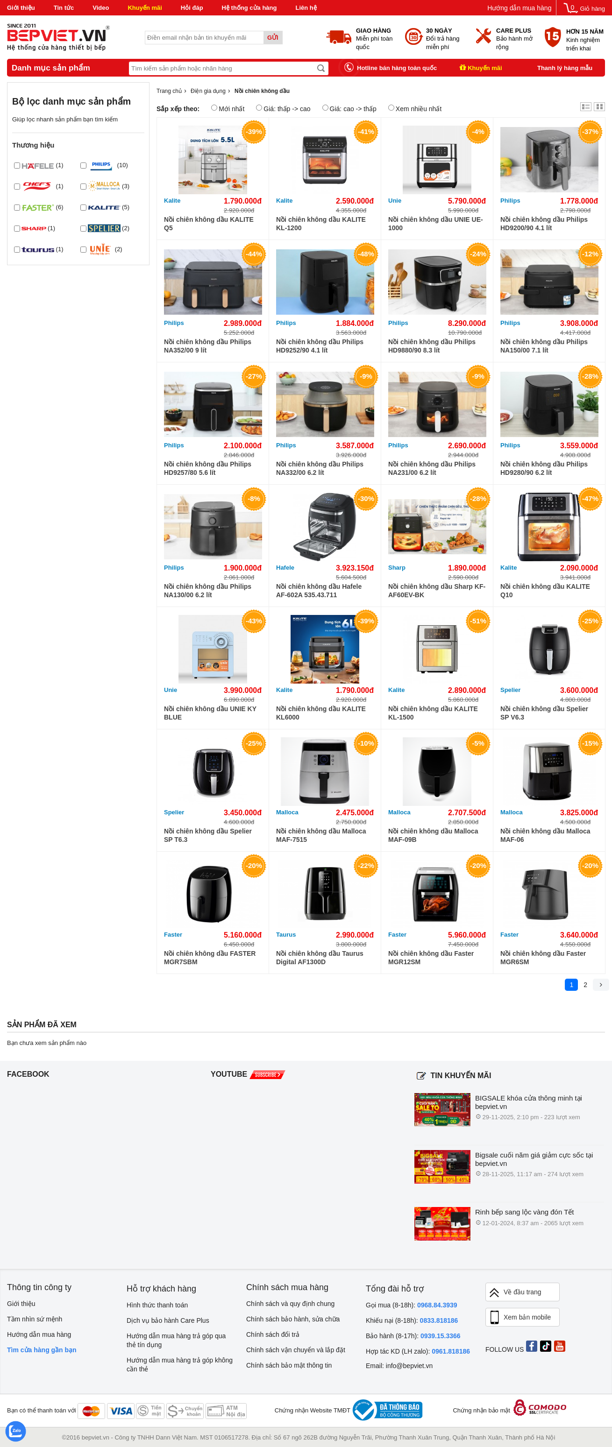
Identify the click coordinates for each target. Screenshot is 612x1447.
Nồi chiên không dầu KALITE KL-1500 (433, 713)
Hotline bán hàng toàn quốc (397, 67)
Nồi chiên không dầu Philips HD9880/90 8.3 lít (432, 346)
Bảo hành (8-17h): (413, 1336)
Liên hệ (305, 7)
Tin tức (64, 7)
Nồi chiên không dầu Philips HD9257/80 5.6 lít (207, 468)
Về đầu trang (514, 1292)
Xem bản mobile (519, 1318)
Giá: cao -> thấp (349, 109)
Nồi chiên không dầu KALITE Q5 (209, 224)
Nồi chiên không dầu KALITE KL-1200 (321, 224)
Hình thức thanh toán (157, 1305)
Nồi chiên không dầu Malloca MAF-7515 (321, 835)
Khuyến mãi (145, 7)
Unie (394, 200)
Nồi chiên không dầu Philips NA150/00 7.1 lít (544, 346)
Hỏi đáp (192, 7)
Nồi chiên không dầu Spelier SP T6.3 (208, 835)
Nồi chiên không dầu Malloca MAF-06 (545, 835)
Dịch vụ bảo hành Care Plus (168, 1320)
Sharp (397, 567)
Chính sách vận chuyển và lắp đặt (295, 1350)
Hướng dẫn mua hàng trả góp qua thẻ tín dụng (176, 1340)
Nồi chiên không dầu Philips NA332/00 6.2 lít (319, 468)
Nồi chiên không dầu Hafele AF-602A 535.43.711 (319, 591)
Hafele (285, 567)
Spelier (510, 689)
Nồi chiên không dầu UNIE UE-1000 (435, 224)
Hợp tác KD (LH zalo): (418, 1351)
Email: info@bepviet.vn (399, 1365)
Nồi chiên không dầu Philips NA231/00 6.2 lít (432, 468)
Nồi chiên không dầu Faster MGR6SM (543, 958)
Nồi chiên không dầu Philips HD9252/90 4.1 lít (319, 346)
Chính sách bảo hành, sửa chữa (293, 1319)
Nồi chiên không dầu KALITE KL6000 (321, 713)
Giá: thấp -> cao (283, 109)
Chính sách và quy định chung (290, 1303)
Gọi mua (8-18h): (411, 1305)
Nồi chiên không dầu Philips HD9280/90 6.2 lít (544, 468)
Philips (510, 200)
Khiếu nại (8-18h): (412, 1320)
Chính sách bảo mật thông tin (289, 1365)
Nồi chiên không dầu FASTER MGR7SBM (210, 958)
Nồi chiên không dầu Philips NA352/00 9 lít (207, 346)
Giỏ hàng (592, 8)
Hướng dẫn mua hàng (519, 8)
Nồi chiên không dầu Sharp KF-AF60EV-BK (436, 591)
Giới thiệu (21, 7)
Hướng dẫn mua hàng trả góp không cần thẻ (180, 1364)
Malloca (287, 812)
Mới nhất (227, 109)
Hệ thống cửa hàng (249, 7)
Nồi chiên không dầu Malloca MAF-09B (433, 835)
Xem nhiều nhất (415, 109)
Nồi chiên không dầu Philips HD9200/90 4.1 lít (544, 224)
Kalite (172, 200)
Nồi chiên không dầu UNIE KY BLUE (210, 713)
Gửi (272, 37)
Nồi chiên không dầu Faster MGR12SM (431, 958)
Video (101, 7)
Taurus (286, 934)
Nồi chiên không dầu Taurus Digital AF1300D (319, 958)
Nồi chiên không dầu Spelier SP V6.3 (544, 713)
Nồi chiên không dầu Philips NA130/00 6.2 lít (207, 591)
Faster (173, 934)
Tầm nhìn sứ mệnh (34, 1319)
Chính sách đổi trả (272, 1334)
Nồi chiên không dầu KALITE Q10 (545, 591)
